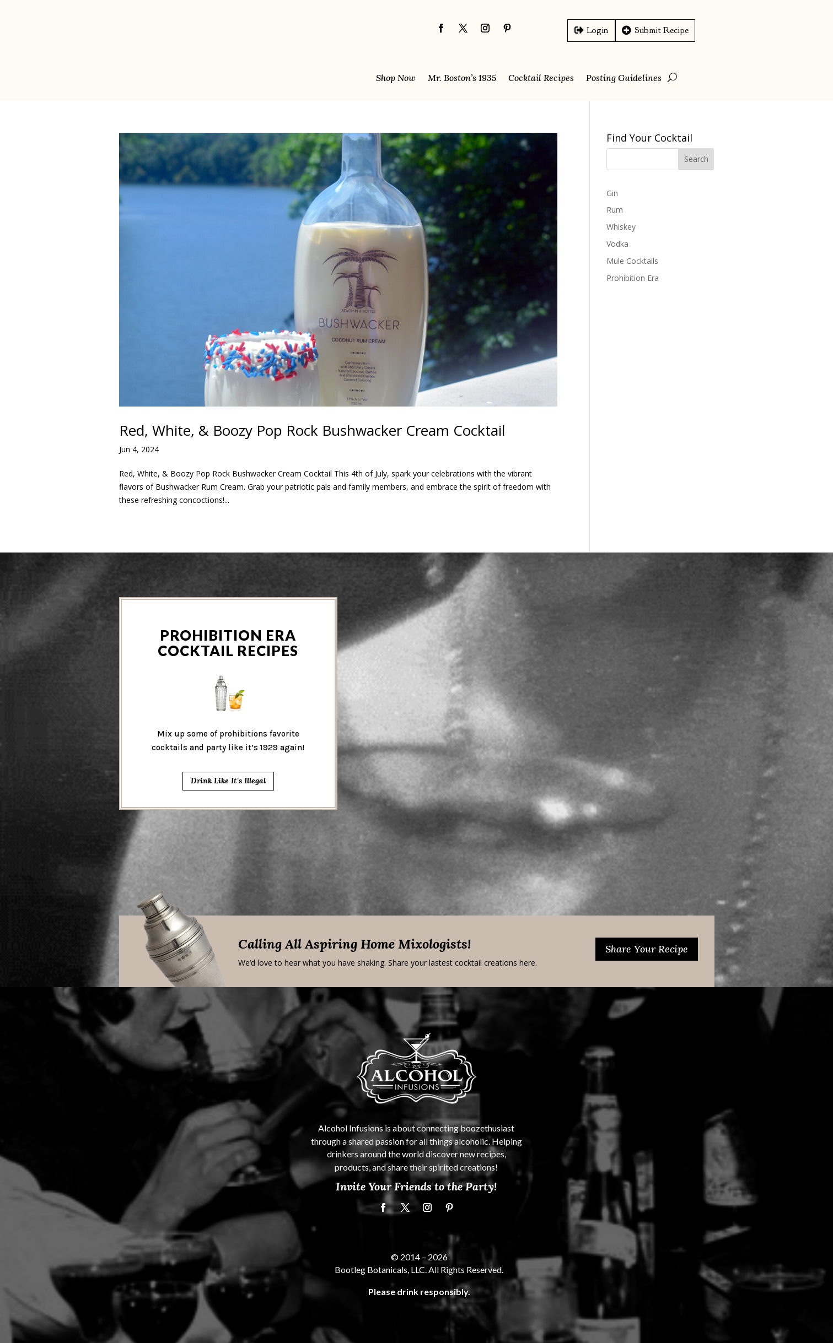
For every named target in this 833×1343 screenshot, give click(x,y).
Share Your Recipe (646, 949)
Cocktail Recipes (541, 78)
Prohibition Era (632, 278)
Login (597, 30)
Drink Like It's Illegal (228, 547)
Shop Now (396, 78)
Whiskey (621, 226)
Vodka (617, 244)
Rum (614, 209)
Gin (612, 193)
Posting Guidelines (624, 78)
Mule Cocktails (632, 261)
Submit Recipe (662, 30)
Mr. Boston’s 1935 (462, 78)
